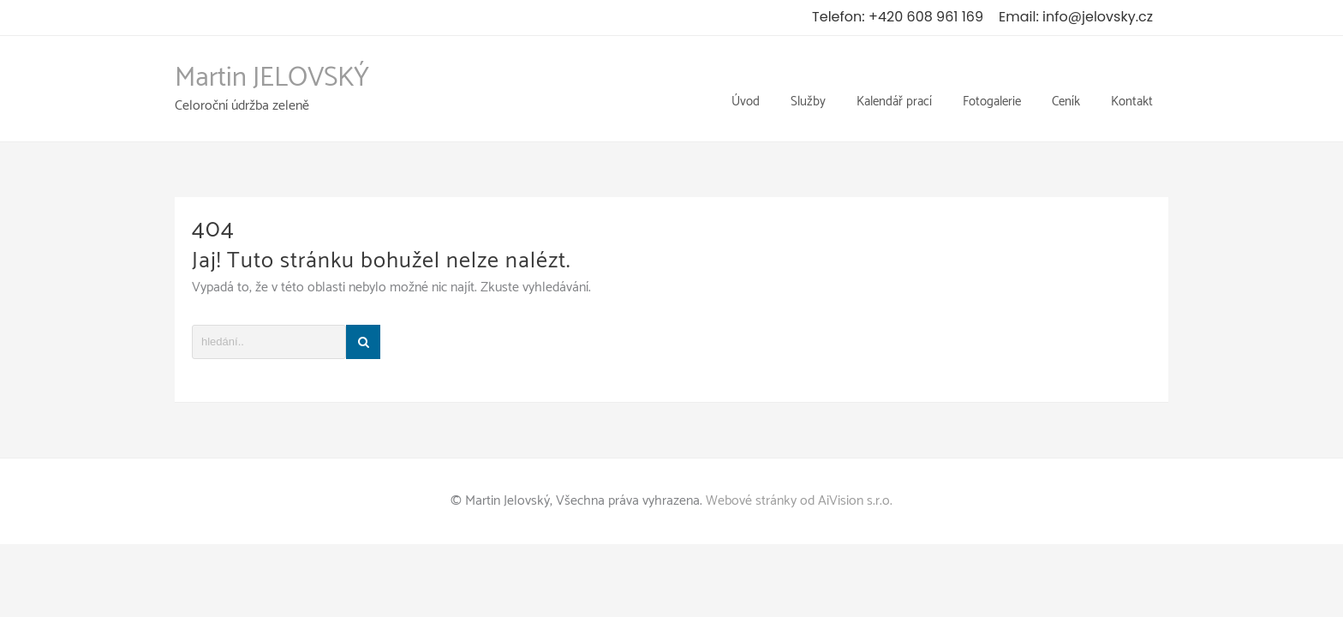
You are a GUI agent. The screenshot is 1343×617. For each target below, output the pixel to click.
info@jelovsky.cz (1097, 17)
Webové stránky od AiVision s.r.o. (799, 478)
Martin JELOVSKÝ (272, 67)
